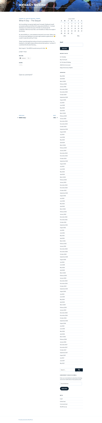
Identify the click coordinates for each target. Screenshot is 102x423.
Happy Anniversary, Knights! (66, 67)
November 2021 (63, 219)
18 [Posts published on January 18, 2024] (75, 28)
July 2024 (62, 134)
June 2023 (62, 169)
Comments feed (63, 404)
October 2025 (63, 94)
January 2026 (63, 86)
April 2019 (62, 302)
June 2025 (62, 105)
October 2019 (63, 286)
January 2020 (63, 278)
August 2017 (63, 355)
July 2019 (62, 294)
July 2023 (62, 166)
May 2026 (62, 76)
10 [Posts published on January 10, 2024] (71, 25)
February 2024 (63, 147)
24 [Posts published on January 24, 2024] (71, 30)
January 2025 (63, 118)
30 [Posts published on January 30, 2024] (68, 33)
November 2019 (64, 283)
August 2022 (63, 195)
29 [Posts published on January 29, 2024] (64, 33)
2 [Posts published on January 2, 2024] (68, 23)
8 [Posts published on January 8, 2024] (64, 25)
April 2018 (62, 334)
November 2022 (64, 187)
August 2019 (63, 291)
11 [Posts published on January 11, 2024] (75, 25)
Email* (71, 44)
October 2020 (63, 254)
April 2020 (62, 270)
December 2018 (63, 312)
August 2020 (63, 259)
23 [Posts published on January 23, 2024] (68, 30)
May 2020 (62, 267)
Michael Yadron (35, 18)
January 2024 (63, 150)
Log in (61, 398)
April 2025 (62, 110)
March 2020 (63, 272)
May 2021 (62, 235)
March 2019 (63, 304)
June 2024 (62, 137)
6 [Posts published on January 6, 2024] (81, 23)
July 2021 (62, 230)
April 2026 (62, 78)
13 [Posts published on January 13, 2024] (81, 25)
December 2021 (63, 217)
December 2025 (64, 89)
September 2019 (64, 288)
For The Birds (63, 57)
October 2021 (63, 222)
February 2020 (63, 275)
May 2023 (62, 171)
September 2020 (64, 256)
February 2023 (63, 179)
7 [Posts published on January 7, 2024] (61, 25)
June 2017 (62, 360)
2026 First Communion (65, 65)
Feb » (78, 35)
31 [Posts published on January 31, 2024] (71, 33)
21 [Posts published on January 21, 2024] (61, 30)
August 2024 (63, 131)
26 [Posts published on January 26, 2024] (78, 30)
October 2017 (63, 350)
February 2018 (63, 339)
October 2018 (63, 318)
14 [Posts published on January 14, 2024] (61, 28)
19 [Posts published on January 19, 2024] (78, 28)
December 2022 (63, 185)
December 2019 (63, 280)
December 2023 (64, 153)
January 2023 (63, 182)
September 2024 (64, 129)
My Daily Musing (32, 5)
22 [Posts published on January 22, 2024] (64, 30)
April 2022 (62, 206)
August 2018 (63, 323)
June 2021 (62, 233)
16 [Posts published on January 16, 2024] (68, 28)
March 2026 (63, 81)
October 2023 (63, 158)
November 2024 (64, 123)
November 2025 (64, 92)
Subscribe (64, 388)
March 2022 (63, 209)
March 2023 (63, 177)
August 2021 (63, 227)
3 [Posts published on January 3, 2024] (71, 23)
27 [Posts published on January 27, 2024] (81, 30)
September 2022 (64, 193)
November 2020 (64, 251)
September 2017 (64, 352)
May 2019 (62, 299)
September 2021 (64, 225)
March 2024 (63, 145)
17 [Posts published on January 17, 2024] (71, 28)
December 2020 (64, 248)
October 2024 (63, 126)
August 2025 (63, 100)
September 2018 (64, 320)
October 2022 (63, 190)
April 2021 (62, 238)
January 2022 (63, 214)
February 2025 (63, 116)
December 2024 (64, 121)
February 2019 (63, 307)
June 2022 (62, 201)
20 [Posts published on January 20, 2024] (81, 28)
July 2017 (62, 358)
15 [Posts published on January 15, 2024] (64, 28)
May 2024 (62, 139)
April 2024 (62, 142)
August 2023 (63, 163)
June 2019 (62, 296)
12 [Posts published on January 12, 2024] (78, 25)
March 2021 (63, 241)
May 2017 (62, 363)
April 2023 (62, 174)
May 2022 (62, 203)
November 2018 (64, 315)
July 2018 (62, 326)
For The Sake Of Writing (65, 62)
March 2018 (63, 336)
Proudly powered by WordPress (26, 419)
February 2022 (63, 211)
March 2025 (63, 113)
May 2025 (62, 107)
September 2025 (64, 97)
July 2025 (62, 102)
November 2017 (63, 347)
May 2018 (62, 331)
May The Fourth (63, 59)
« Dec (64, 35)
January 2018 (63, 342)
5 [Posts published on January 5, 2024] (78, 23)
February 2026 (63, 84)
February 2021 (63, 243)
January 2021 (63, 246)
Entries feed (62, 401)
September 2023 (64, 161)
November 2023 (64, 155)
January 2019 (63, 310)
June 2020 (62, 264)
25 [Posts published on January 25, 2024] (75, 30)
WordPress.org (63, 406)
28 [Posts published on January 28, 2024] (61, 33)
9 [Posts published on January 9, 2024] (68, 25)
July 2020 (62, 262)
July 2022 (62, 198)
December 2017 (63, 344)
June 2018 (62, 328)
